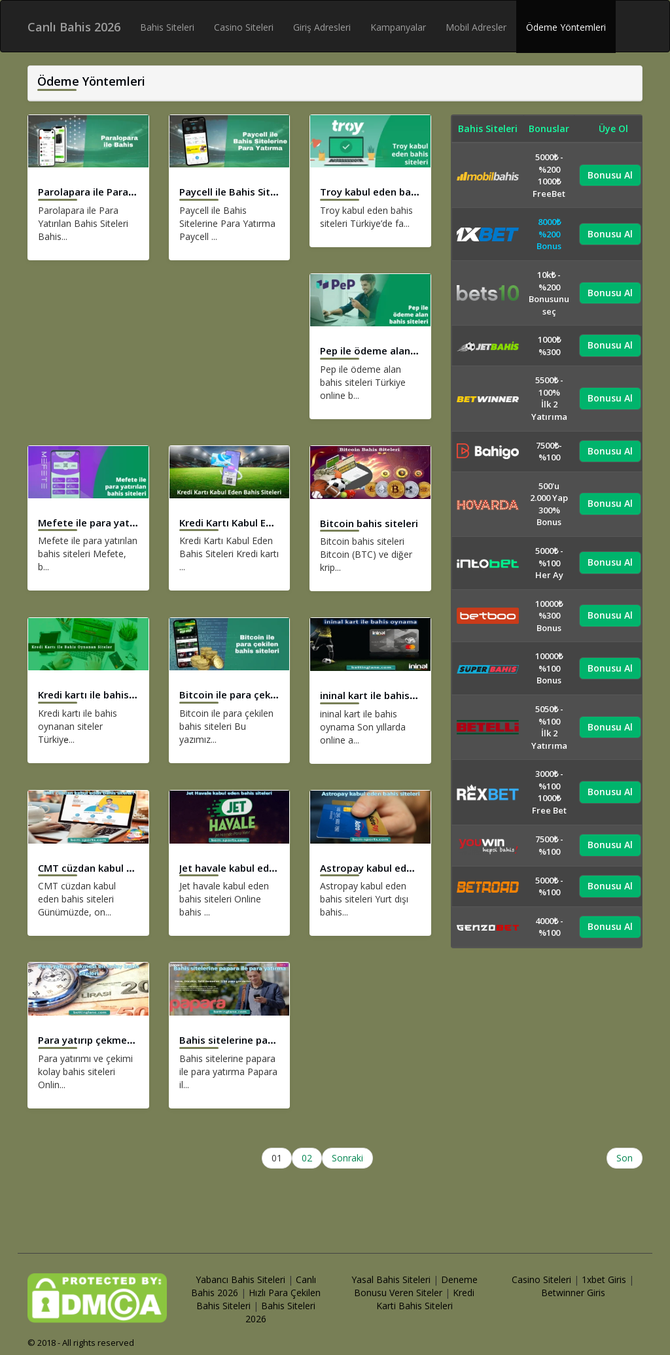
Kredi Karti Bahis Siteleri (425, 1299)
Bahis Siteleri (167, 27)
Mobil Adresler (476, 27)
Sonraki (347, 1158)
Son (624, 1158)
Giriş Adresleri (322, 27)
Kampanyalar (398, 27)
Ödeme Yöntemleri (566, 27)
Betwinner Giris (573, 1292)
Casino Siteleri (243, 27)
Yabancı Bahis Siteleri (240, 1279)
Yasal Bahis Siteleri (391, 1279)
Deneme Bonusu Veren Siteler (416, 1286)
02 (307, 1158)
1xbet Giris (604, 1279)
